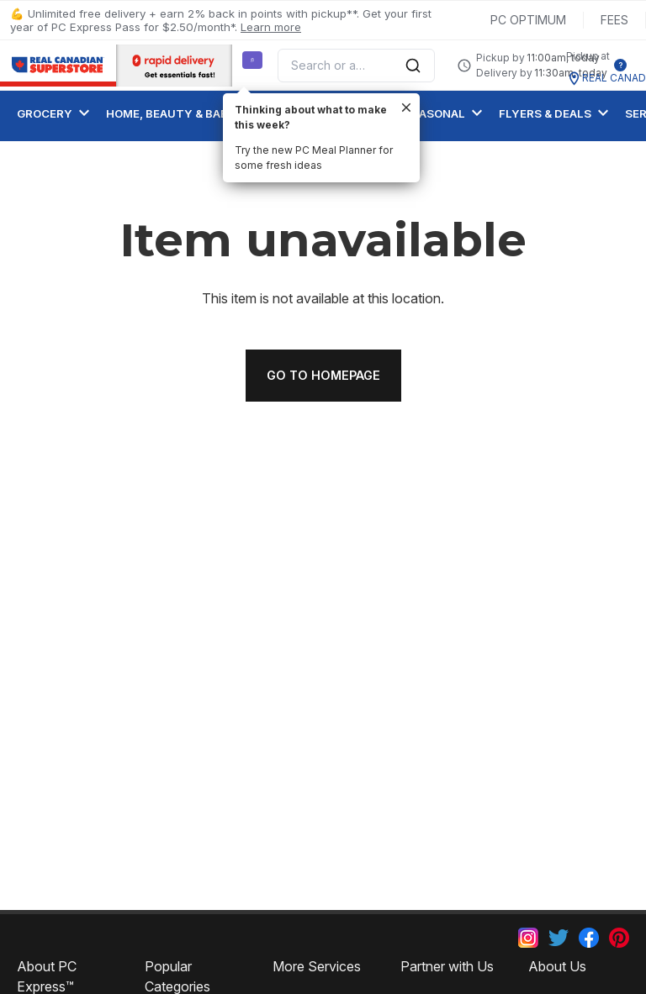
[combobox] (356, 65)
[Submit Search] (413, 65)
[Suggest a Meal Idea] (252, 59)
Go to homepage (323, 375)
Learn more (271, 27)
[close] (406, 107)
